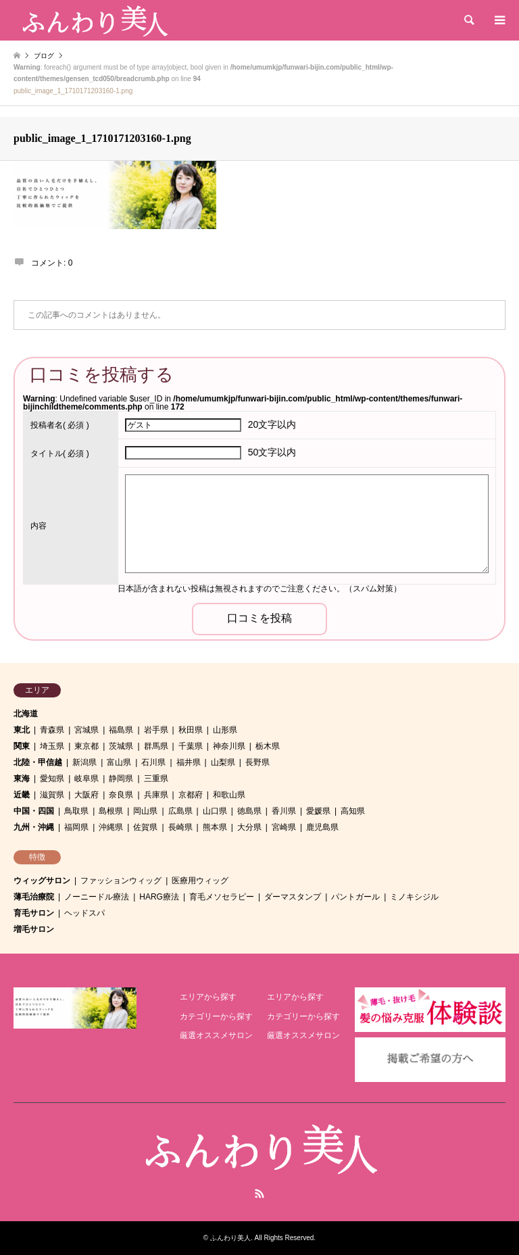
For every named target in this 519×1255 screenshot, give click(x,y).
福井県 (188, 762)
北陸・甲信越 (38, 762)
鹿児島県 (322, 827)
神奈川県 (229, 746)
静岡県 (121, 778)
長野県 (257, 762)
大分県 (249, 827)
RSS (259, 1193)
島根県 (111, 811)
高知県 (353, 811)
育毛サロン (34, 913)
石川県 (153, 762)
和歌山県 (229, 794)
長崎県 (180, 827)
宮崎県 (284, 827)
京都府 (190, 794)
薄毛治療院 (34, 897)
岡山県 (145, 811)
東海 (22, 778)
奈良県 (121, 794)
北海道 (26, 713)
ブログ (44, 55)
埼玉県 (52, 746)
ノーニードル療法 (96, 897)
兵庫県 (156, 794)
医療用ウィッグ (200, 880)
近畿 (22, 794)
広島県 (180, 811)
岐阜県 (86, 778)
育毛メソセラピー (221, 897)
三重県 (156, 778)
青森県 (52, 730)
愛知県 (52, 778)
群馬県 (156, 746)
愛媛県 (318, 811)
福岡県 (76, 827)
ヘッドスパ (84, 913)
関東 (22, 746)
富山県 (119, 762)
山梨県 (223, 762)
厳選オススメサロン (216, 1035)
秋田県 (190, 730)
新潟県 (84, 762)
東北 (22, 730)
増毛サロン (34, 929)
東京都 (86, 746)
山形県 (225, 730)
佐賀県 (145, 827)
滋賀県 (52, 794)
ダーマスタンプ (292, 897)
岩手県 (156, 730)
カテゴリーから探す (216, 1016)
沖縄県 (111, 827)
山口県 (215, 811)
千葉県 (190, 746)
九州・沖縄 (34, 827)
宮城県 (86, 730)
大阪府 (86, 794)
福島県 (121, 730)
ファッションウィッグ (121, 880)
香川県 (284, 811)
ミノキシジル (414, 897)
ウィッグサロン (42, 880)
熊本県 (215, 827)
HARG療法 (159, 897)
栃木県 (267, 746)
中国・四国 (34, 811)
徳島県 (249, 811)
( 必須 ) (59, 425)
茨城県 (121, 746)
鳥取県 (76, 811)
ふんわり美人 (230, 1237)
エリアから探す (208, 997)
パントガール (355, 897)
